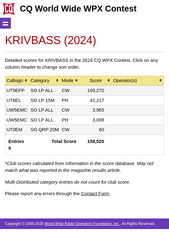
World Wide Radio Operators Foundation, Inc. (82, 224)
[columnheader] (17, 81)
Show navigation (5, 23)
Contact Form (95, 193)
